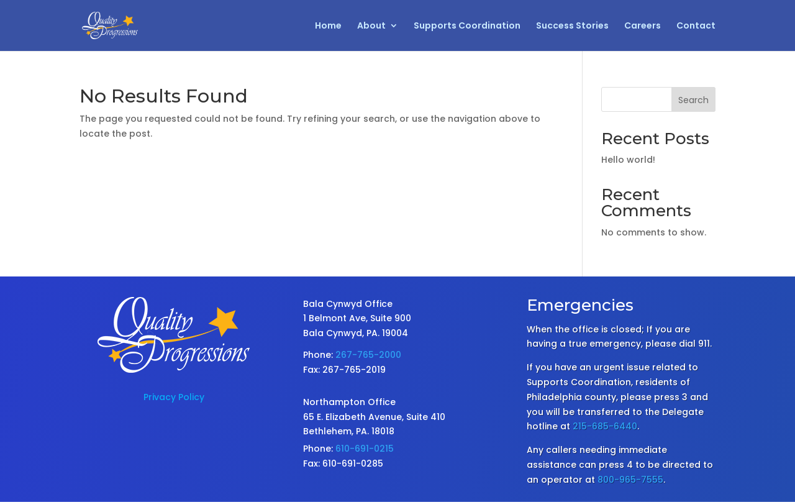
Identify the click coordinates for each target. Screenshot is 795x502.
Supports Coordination (467, 26)
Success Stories (572, 26)
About (371, 26)
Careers (642, 26)
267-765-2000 (368, 355)
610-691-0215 (364, 448)
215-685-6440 (605, 426)
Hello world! (628, 159)
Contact (696, 26)
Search (693, 100)
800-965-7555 (630, 479)
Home (328, 26)
